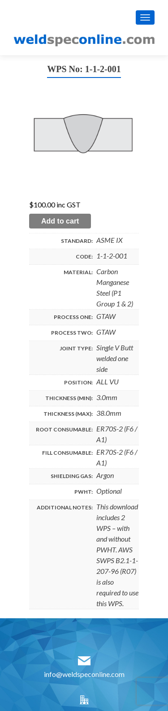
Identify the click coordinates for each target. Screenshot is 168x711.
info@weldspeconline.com (84, 674)
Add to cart (60, 221)
